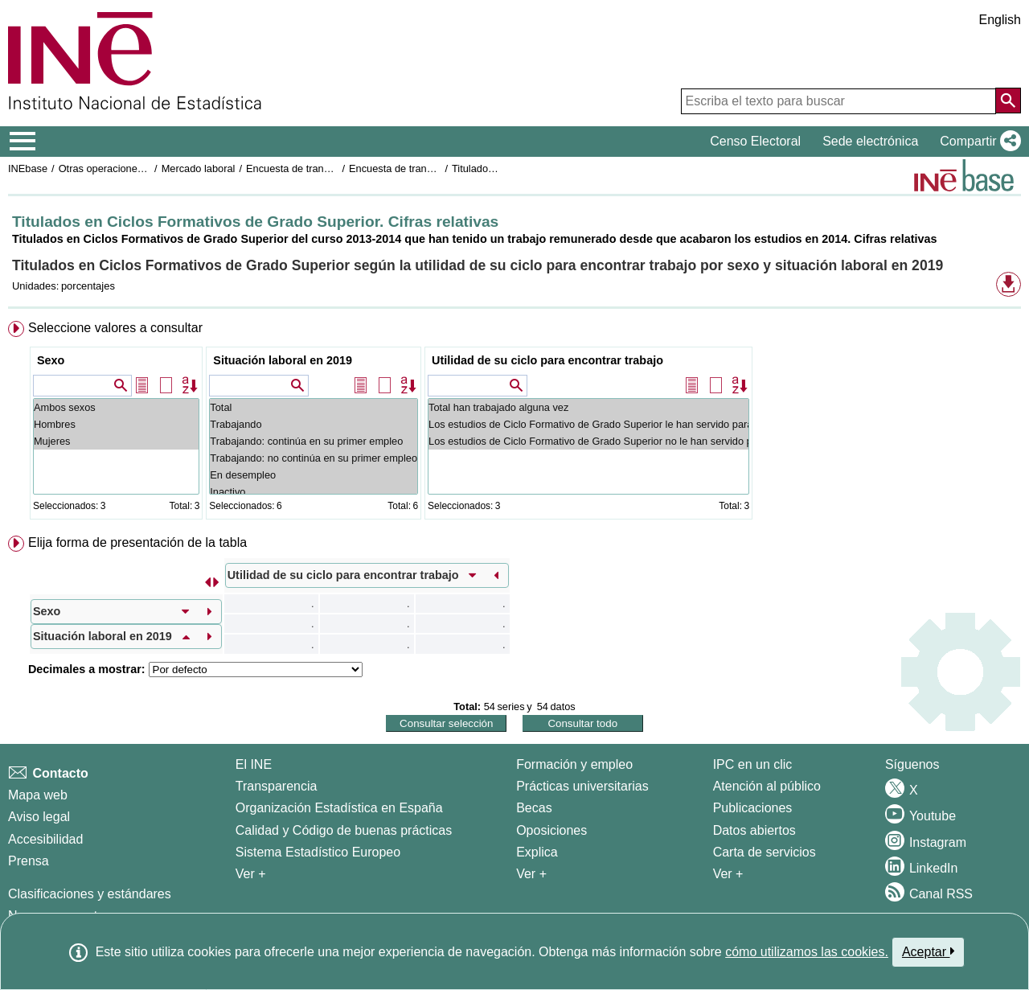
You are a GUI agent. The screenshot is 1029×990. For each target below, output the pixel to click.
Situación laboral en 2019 (282, 360)
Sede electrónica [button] (870, 141)
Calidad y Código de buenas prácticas (344, 830)
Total (313, 407)
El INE (254, 764)
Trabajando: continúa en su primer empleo (313, 441)
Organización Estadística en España (339, 808)
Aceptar (928, 951)
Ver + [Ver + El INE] (251, 874)
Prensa (28, 861)
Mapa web (38, 795)
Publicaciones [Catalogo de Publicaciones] (753, 808)
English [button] (1000, 20)
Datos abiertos (754, 830)
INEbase (27, 168)
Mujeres (116, 441)
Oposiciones (551, 830)
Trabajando (313, 424)
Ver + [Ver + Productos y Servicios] (728, 874)
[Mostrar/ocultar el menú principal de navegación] (23, 141)
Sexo (50, 360)
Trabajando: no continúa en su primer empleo (313, 458)
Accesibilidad (45, 839)
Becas (533, 808)
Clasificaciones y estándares (89, 894)
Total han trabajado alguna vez (588, 407)
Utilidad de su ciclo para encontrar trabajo (547, 360)
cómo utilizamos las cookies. (806, 952)
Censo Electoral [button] (755, 141)
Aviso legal (39, 817)
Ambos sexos (116, 407)
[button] (977, 141)
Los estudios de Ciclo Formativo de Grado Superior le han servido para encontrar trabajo (588, 424)
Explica (537, 852)
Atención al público (767, 786)
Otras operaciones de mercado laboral (146, 168)
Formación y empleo (574, 764)
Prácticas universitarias (582, 786)
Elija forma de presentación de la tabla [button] (137, 542)
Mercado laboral (199, 168)
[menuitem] (514, 423)
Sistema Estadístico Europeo (318, 852)
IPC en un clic (753, 764)
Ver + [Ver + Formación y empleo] (531, 874)
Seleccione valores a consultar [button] (115, 328)
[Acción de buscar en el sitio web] (1008, 100)
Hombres (116, 424)
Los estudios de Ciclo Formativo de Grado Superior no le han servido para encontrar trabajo (588, 441)
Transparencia (277, 786)
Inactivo (313, 491)
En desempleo (313, 474)
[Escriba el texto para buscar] (838, 101)
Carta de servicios (764, 852)
